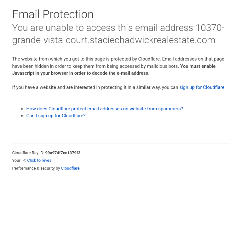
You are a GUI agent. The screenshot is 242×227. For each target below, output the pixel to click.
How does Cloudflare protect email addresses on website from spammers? (104, 109)
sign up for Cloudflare (201, 87)
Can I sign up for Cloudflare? (55, 116)
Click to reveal (40, 160)
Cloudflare (70, 168)
